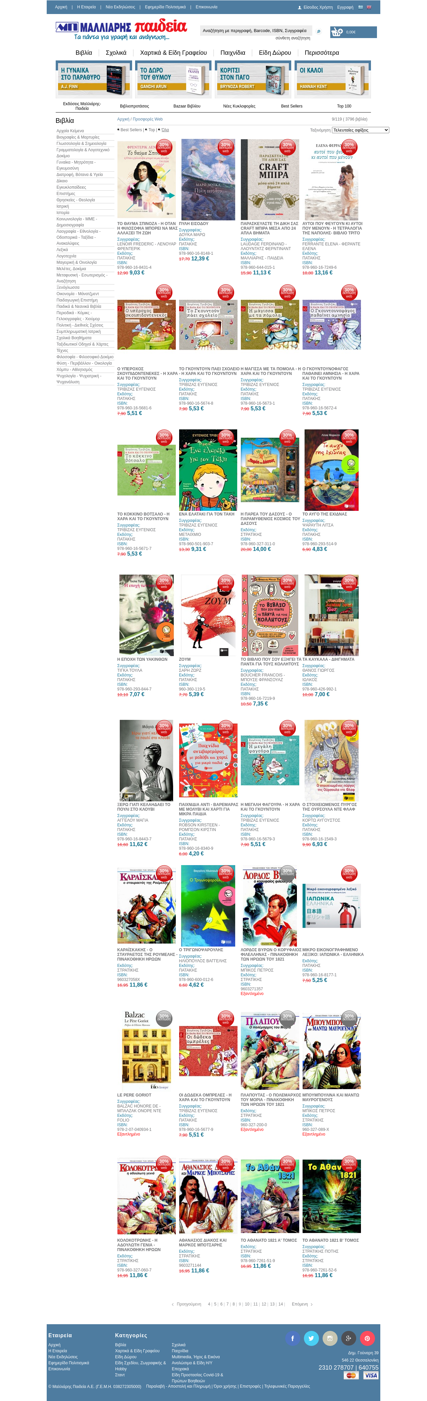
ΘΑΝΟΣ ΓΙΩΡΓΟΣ (319, 670)
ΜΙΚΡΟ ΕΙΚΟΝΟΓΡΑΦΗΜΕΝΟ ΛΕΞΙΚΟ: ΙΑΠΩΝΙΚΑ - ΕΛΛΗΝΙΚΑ (333, 952)
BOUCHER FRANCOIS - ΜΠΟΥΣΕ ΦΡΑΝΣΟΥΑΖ (263, 677)
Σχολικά (116, 52)
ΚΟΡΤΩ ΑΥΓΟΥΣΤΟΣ (322, 820)
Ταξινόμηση (320, 130)
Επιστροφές (250, 1386)
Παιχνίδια (233, 52)
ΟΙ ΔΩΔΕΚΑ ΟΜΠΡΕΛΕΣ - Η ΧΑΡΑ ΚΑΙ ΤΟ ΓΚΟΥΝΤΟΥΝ (205, 1097)
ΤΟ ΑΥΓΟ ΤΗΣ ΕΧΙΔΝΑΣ (325, 514)
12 (265, 1304)
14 (281, 1304)
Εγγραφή (345, 7)
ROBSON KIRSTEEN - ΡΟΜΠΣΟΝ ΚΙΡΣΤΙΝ (199, 827)
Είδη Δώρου (275, 52)
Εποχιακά (180, 1369)
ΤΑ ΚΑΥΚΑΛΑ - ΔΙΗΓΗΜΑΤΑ (329, 659)
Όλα (165, 130)
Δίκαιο (62, 181)
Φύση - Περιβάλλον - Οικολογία (84, 363)
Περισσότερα (322, 52)
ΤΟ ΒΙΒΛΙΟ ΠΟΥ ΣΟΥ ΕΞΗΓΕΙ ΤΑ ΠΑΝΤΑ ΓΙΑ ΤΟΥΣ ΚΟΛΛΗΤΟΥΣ (271, 661)
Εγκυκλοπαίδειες (71, 187)
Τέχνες (62, 350)
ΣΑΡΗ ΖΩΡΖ (190, 670)
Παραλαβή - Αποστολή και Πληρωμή (178, 1386)
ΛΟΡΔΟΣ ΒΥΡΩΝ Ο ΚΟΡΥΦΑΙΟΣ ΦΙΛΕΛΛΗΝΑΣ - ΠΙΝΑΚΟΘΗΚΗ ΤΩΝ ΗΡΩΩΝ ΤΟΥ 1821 (271, 955)
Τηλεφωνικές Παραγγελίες (287, 1386)
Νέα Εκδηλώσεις (120, 7)
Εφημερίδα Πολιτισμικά (165, 7)
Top (151, 130)
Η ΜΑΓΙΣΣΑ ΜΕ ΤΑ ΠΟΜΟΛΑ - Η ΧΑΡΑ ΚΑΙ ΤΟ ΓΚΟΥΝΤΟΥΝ (271, 371)
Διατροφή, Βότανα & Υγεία (80, 174)
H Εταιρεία (86, 7)
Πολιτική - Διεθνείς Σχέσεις (80, 325)
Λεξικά (62, 249)
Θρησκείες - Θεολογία (76, 200)
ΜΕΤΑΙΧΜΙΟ (190, 534)
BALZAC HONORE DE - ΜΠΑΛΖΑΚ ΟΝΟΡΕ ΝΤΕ (139, 1108)
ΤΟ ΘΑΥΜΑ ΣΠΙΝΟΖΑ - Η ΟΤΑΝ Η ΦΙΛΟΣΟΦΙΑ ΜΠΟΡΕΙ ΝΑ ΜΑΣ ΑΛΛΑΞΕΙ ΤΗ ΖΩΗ (147, 228)
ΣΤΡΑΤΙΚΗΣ (251, 534)
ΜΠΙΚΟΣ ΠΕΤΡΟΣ (257, 970)
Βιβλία (84, 52)
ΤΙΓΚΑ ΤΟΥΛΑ (129, 670)
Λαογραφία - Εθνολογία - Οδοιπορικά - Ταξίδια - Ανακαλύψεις (79, 237)
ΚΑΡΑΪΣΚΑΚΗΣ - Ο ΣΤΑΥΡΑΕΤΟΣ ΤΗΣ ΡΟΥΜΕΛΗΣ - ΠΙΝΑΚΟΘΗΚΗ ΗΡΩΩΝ (147, 955)
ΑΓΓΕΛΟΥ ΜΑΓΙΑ (132, 820)
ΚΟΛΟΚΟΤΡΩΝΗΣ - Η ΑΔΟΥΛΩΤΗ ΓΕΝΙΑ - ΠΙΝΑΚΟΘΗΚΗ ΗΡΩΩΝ (139, 1245)
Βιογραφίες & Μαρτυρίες (78, 137)
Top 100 (344, 106)
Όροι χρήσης (225, 1386)
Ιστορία (63, 212)
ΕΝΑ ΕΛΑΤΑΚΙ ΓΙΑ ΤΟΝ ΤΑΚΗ (207, 514)
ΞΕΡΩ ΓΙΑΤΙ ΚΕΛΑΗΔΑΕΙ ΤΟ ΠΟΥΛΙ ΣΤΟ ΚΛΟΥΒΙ (143, 807)
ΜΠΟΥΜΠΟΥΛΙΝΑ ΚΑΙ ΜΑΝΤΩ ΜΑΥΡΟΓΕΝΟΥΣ (331, 1097)
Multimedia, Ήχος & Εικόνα (196, 1357)
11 (256, 1304)
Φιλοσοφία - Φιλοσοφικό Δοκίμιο (85, 357)
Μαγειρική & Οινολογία (77, 262)
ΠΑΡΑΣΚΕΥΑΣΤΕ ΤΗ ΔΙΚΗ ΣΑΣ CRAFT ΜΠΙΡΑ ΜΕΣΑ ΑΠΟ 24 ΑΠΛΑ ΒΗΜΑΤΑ (270, 228)
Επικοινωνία (207, 7)
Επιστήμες (66, 193)
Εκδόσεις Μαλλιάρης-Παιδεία (82, 106)
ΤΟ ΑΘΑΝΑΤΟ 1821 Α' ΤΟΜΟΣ (269, 1240)
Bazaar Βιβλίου (186, 106)
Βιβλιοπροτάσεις (134, 106)
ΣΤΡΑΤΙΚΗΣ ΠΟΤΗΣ (321, 1251)
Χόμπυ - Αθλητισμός (75, 369)
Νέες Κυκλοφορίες (239, 106)
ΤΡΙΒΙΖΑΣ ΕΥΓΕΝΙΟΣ (136, 389)
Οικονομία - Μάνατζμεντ (78, 293)
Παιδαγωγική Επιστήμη (77, 300)
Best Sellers (292, 106)
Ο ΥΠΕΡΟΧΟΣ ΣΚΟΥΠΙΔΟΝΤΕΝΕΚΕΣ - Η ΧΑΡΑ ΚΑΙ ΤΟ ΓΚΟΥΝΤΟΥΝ (147, 374)
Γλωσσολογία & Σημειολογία (81, 143)
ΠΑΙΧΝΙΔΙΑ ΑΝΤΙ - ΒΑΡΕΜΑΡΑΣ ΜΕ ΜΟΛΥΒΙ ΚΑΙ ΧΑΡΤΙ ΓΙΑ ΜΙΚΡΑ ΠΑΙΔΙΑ (209, 809)
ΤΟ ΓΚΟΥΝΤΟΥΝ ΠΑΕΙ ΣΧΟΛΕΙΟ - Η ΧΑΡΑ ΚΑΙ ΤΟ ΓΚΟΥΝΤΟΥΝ (209, 371)
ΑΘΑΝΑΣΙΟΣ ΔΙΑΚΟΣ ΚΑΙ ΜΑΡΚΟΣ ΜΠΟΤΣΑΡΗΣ (203, 1242)
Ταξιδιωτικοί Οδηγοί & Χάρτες (83, 344)
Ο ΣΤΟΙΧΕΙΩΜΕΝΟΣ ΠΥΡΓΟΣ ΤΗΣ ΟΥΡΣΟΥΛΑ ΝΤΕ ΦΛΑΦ (330, 807)
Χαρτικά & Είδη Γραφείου (173, 52)
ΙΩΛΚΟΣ (310, 679)
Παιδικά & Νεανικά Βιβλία (79, 306)
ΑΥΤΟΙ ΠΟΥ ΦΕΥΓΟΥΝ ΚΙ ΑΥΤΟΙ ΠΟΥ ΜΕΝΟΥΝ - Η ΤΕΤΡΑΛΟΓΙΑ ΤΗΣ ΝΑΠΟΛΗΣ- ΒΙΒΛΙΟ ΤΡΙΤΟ (333, 228)
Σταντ (120, 1375)
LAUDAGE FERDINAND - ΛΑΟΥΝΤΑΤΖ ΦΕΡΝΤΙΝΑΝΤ (266, 246)
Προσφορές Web (148, 119)
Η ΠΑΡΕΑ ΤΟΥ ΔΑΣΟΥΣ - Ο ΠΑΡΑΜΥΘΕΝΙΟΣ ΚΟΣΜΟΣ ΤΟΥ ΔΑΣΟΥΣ (271, 519)
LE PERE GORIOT (134, 1095)
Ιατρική (63, 206)
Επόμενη (300, 1304)
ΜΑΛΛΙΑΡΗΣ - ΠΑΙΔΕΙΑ (262, 258)
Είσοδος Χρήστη (318, 7)
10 (248, 1304)
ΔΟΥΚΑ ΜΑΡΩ (192, 234)
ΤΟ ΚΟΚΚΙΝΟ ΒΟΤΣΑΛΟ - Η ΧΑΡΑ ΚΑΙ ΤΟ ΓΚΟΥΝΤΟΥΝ (143, 516)
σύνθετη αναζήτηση (293, 38)
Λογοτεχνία (66, 256)
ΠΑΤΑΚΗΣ (126, 258)
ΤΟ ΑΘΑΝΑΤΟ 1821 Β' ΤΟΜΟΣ (331, 1240)
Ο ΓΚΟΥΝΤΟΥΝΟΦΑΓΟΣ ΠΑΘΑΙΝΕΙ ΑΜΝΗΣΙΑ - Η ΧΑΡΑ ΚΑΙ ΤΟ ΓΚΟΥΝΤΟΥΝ (331, 374)
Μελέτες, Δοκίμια (71, 268)
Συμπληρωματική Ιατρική (79, 331)
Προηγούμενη (189, 1304)
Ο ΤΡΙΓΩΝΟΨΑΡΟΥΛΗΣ (201, 950)
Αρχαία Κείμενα (70, 131)
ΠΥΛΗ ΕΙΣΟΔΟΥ (193, 223)
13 (273, 1304)
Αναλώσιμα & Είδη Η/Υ (192, 1363)
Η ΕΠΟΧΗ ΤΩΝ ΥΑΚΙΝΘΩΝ (142, 659)
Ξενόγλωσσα (68, 287)
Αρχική (61, 7)
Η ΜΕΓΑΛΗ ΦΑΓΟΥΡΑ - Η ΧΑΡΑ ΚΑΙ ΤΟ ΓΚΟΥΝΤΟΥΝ (270, 807)
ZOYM (185, 659)
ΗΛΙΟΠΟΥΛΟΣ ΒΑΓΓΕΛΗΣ (203, 961)
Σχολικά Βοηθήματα (74, 338)
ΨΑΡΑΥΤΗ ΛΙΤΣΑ (318, 525)
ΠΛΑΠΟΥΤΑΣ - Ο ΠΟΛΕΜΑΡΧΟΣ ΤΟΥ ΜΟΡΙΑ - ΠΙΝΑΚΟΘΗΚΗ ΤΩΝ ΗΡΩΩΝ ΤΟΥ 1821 (271, 1100)
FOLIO (123, 1120)
